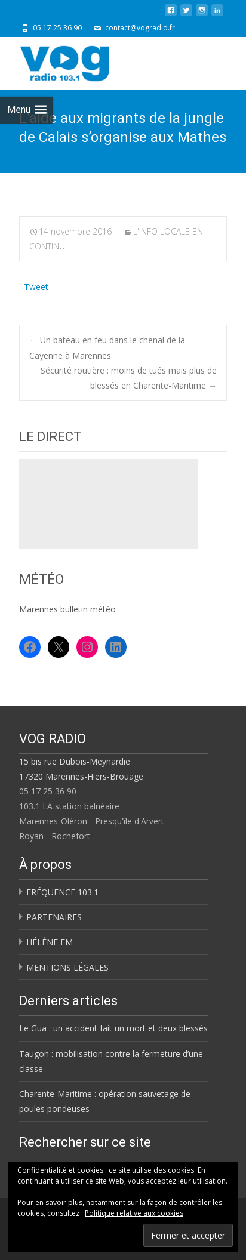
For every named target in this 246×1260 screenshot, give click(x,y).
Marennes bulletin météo (67, 609)
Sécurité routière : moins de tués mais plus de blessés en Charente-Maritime (129, 378)
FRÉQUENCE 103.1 (62, 892)
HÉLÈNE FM (49, 942)
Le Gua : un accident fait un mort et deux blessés (113, 1028)
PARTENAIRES (54, 917)
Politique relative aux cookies (134, 1213)
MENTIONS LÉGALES (67, 967)
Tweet (36, 285)
